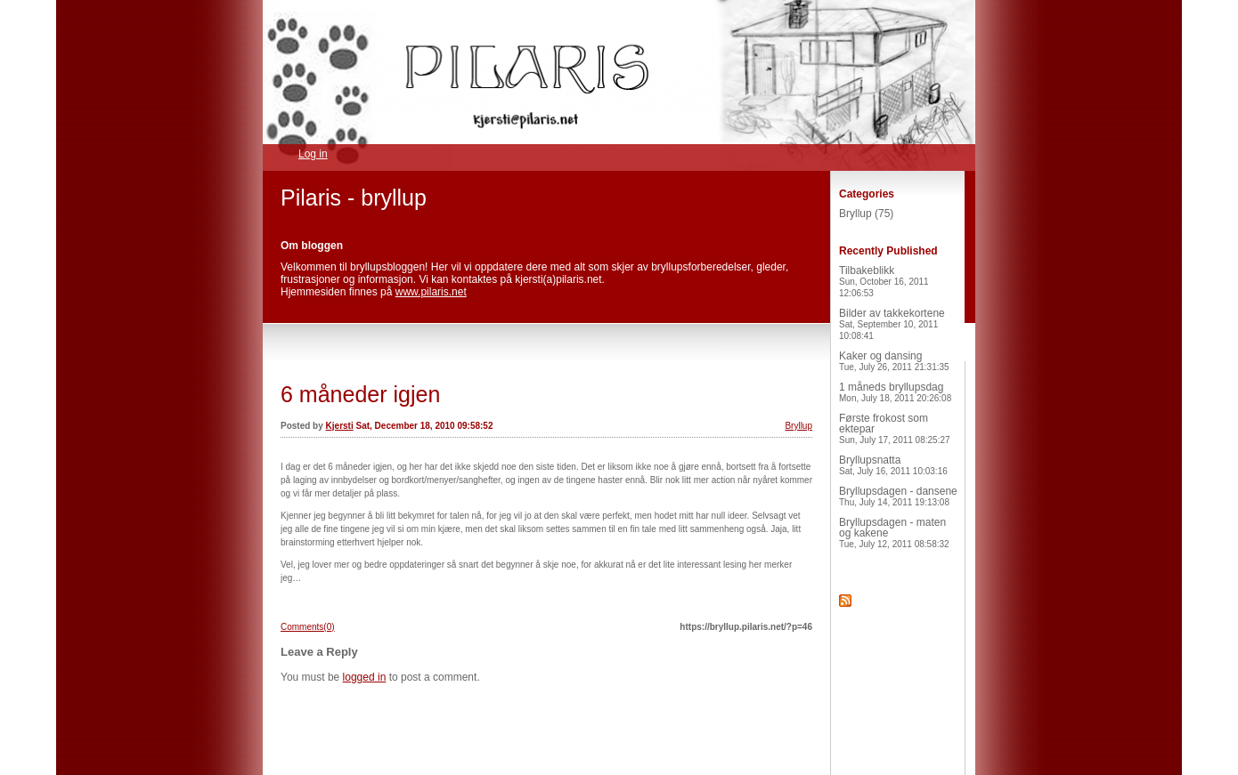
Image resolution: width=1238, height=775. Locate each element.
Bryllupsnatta (893, 465)
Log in (313, 154)
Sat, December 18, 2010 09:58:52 (424, 426)
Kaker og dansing (894, 361)
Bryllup (798, 426)
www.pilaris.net (431, 292)
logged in (365, 677)
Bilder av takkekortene (892, 324)
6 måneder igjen (360, 394)
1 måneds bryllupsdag (895, 392)
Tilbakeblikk (884, 281)
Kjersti (340, 426)
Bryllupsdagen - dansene (898, 496)
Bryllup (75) (866, 213)
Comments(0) (308, 627)
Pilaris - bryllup (354, 197)
